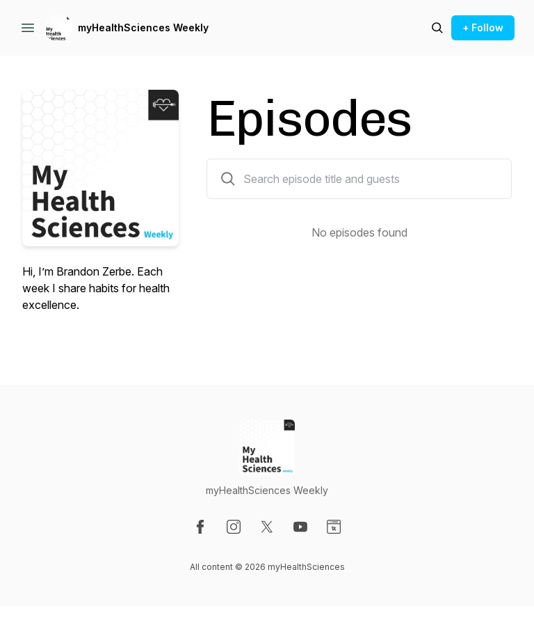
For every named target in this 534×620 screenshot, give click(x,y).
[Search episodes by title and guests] (228, 178)
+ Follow (482, 27)
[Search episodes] (437, 27)
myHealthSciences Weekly (143, 27)
